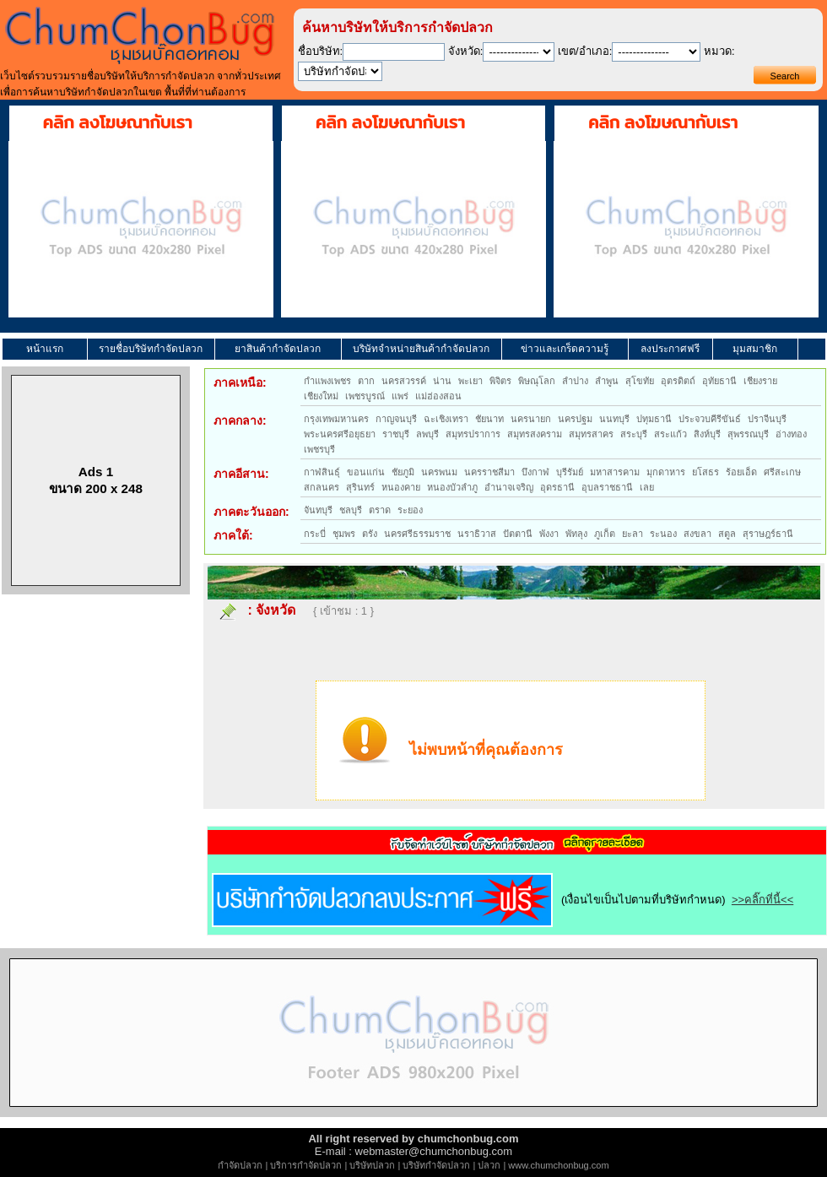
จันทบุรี (318, 510)
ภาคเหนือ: (240, 382)
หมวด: (719, 51)
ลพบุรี (427, 434)
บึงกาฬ (535, 472)
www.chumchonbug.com (558, 1165)
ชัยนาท (489, 419)
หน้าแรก (44, 349)
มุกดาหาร (665, 472)
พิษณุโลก (536, 381)
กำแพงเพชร (327, 381)
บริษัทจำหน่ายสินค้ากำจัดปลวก (421, 349)
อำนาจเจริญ (508, 487)
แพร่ (400, 396)
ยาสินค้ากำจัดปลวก (278, 349)
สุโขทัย (639, 381)
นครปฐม (575, 419)
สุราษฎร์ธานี (768, 534)
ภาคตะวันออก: (251, 511)
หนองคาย (400, 487)
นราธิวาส (476, 534)
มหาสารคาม (615, 472)
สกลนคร (321, 487)
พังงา (549, 534)
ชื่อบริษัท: (320, 51)
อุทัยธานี (719, 381)
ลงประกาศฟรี (670, 349)
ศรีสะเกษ (782, 472)
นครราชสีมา (489, 472)
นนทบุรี (614, 419)
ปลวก (489, 1165)
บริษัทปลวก (372, 1165)
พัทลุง (576, 534)
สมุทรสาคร (591, 434)
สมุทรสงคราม (534, 434)
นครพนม (439, 472)
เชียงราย (760, 381)
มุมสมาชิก (754, 349)
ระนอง (663, 534)
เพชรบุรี (319, 449)
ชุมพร (343, 534)
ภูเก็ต (604, 534)
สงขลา (697, 534)
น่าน (442, 381)
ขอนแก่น (366, 472)
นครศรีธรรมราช (417, 534)
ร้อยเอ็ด (741, 472)
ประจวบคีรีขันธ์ (709, 419)
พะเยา (470, 381)
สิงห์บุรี (707, 434)
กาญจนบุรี (396, 419)
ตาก (366, 381)
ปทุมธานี (654, 419)
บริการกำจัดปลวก (306, 1165)
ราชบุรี (395, 434)
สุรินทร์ (360, 487)
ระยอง (410, 510)
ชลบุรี (350, 510)
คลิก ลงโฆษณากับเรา (117, 122)
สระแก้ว (670, 434)
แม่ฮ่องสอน (438, 396)
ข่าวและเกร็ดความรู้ (564, 349)
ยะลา (632, 534)
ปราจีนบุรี (767, 419)
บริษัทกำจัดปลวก (436, 1165)
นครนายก (531, 419)
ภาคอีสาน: (241, 473)
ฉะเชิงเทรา (446, 419)
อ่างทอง (791, 434)
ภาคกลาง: (240, 420)
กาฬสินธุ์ (322, 472)
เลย (647, 487)
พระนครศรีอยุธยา (340, 434)
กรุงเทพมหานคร (336, 419)
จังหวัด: (466, 51)
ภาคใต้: (233, 535)
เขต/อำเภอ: (585, 51)
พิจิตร (500, 381)
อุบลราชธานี (607, 487)
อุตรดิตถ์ (678, 381)
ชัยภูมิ (403, 472)
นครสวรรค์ (403, 381)
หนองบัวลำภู (452, 487)
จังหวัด (275, 610)
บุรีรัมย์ (569, 472)
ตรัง (369, 534)
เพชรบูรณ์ (365, 396)
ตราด (380, 510)
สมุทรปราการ (473, 434)
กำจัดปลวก (240, 1165)
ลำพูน (607, 381)
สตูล (727, 534)
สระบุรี (633, 434)
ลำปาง (575, 381)
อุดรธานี (557, 487)
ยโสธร (705, 472)
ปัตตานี (517, 534)
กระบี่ (315, 534)
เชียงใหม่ (321, 396)
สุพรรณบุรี (748, 434)
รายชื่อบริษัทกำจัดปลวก (151, 349)
